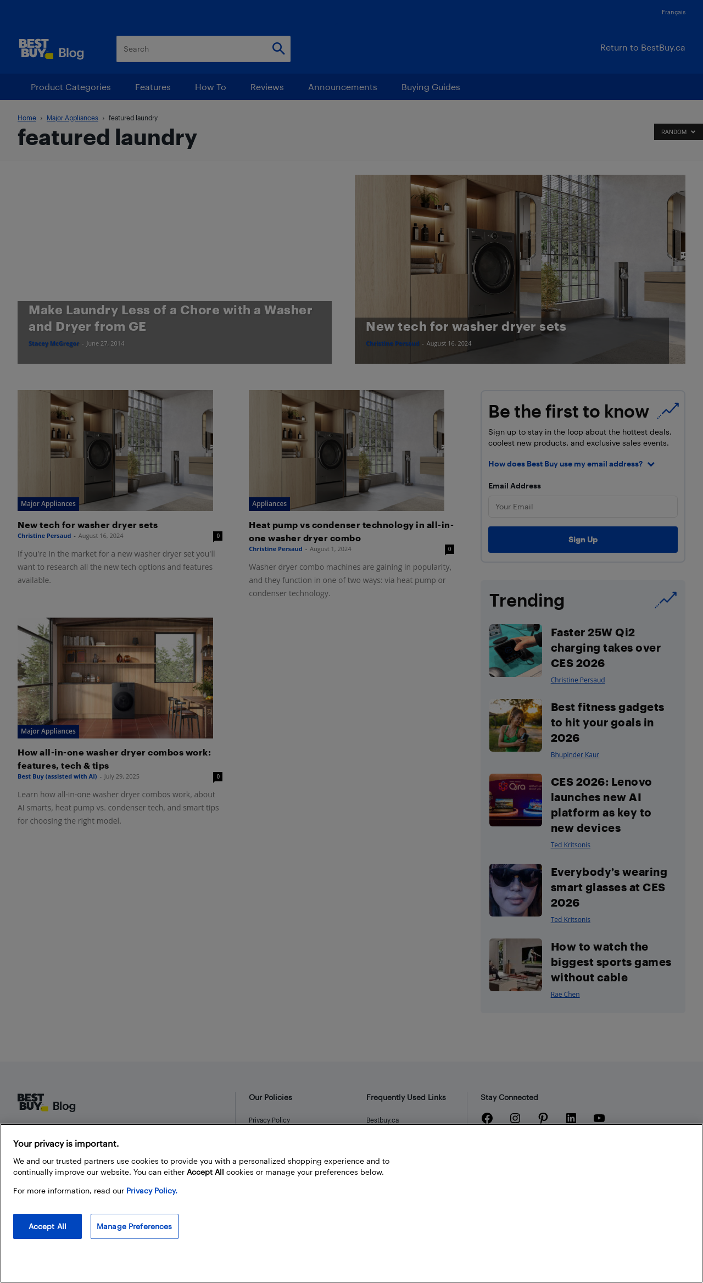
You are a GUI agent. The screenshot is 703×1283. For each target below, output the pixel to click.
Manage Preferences (134, 1226)
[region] (351, 1203)
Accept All (47, 1226)
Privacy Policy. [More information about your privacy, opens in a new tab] (151, 1190)
